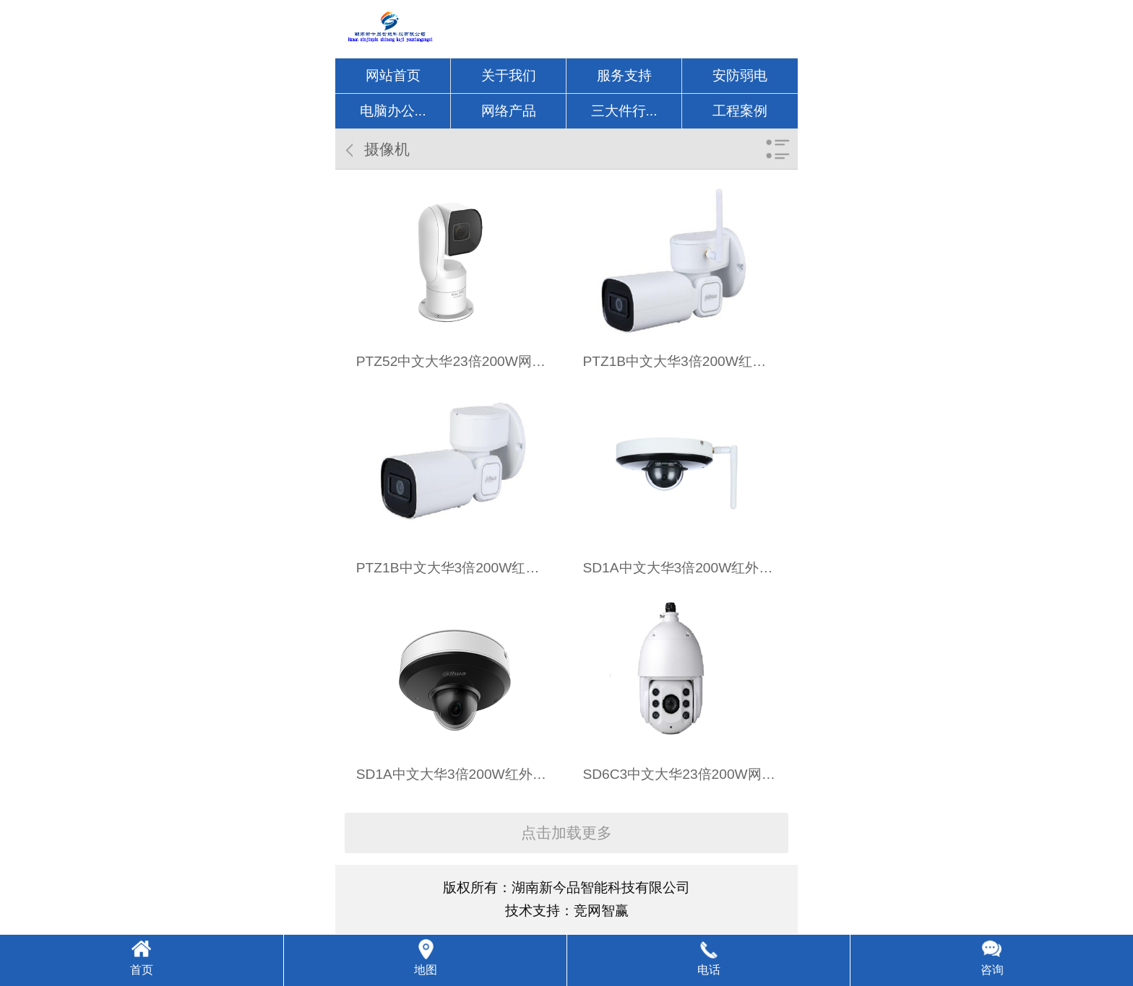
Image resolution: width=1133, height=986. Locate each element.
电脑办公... (393, 110)
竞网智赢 (601, 910)
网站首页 (393, 75)
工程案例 (739, 110)
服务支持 (624, 75)
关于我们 (508, 75)
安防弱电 (739, 75)
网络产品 (508, 110)
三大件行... (624, 110)
